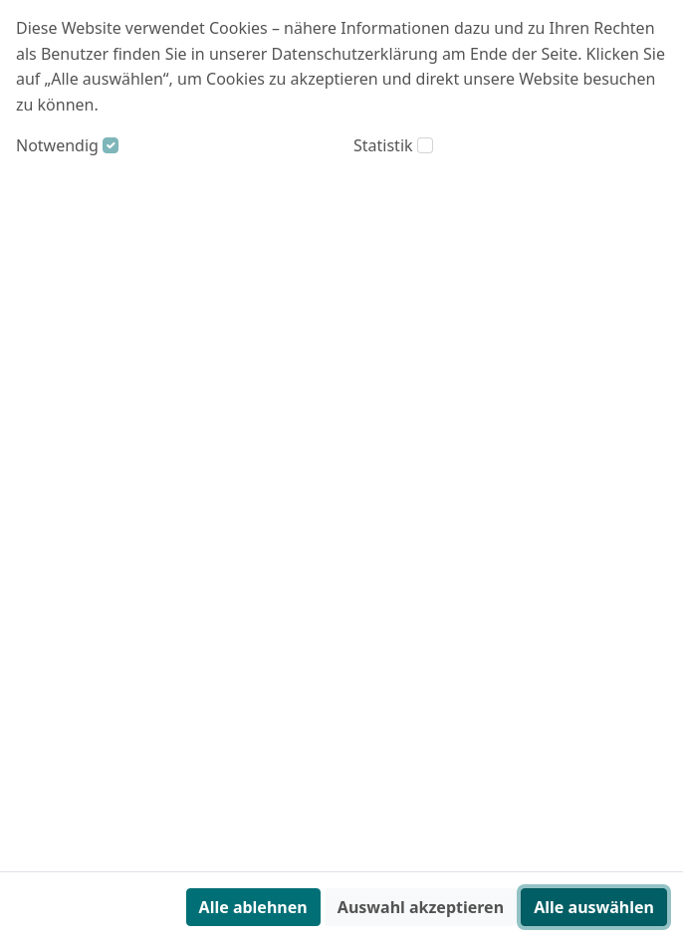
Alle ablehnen (253, 907)
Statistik (383, 145)
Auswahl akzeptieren (421, 907)
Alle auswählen (594, 907)
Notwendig (57, 145)
